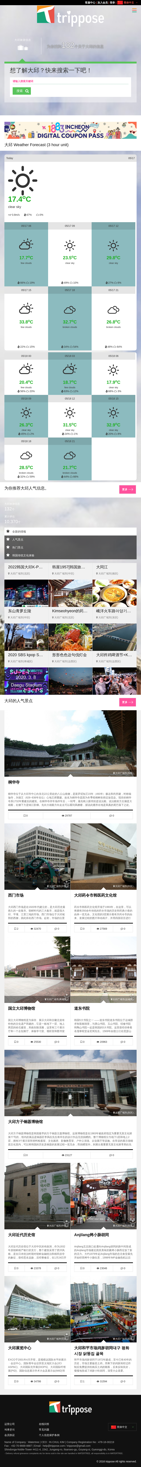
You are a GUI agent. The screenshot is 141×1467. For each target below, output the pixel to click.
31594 (102, 1376)
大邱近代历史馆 (22, 1230)
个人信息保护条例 (49, 1429)
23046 (102, 1263)
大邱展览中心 (20, 1343)
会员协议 (9, 1429)
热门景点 (15, 546)
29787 (67, 813)
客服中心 (90, 2)
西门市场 (16, 893)
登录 (112, 2)
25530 (35, 1038)
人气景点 (15, 538)
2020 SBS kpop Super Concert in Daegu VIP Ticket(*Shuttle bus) (26, 654)
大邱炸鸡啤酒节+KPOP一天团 (114, 654)
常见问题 (44, 1423)
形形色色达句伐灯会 (70, 654)
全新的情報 (16, 530)
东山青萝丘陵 (20, 610)
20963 (102, 1038)
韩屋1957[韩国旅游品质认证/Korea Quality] (70, 566)
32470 (35, 926)
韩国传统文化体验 (21, 554)
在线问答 (44, 1418)
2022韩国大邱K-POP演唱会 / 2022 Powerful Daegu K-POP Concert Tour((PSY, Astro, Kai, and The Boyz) (26, 566)
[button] (64, 135)
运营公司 (9, 1418)
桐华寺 (14, 780)
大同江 (102, 566)
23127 (67, 1151)
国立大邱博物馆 (22, 1005)
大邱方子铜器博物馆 (26, 1118)
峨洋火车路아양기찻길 (114, 610)
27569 (102, 926)
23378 (35, 1263)
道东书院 (82, 1005)
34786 (35, 1376)
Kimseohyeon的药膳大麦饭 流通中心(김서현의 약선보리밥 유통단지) (70, 610)
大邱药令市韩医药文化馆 (96, 893)
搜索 (20, 91)
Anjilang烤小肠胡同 (92, 1230)
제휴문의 (9, 1423)
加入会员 (102, 2)
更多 (125, 488)
